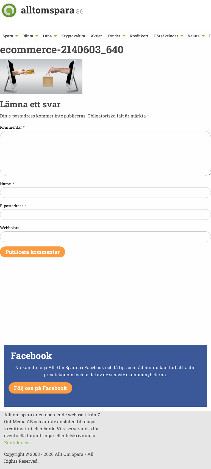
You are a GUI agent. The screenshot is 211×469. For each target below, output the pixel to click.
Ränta (28, 35)
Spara (8, 35)
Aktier (96, 35)
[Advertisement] (105, 304)
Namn (7, 183)
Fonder (114, 35)
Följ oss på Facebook (40, 387)
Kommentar (12, 127)
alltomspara (52, 10)
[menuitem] (10, 36)
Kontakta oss (18, 442)
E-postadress (13, 205)
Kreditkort (139, 35)
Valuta (194, 35)
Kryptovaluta (73, 35)
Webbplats (9, 227)
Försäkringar (166, 35)
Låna (47, 35)
